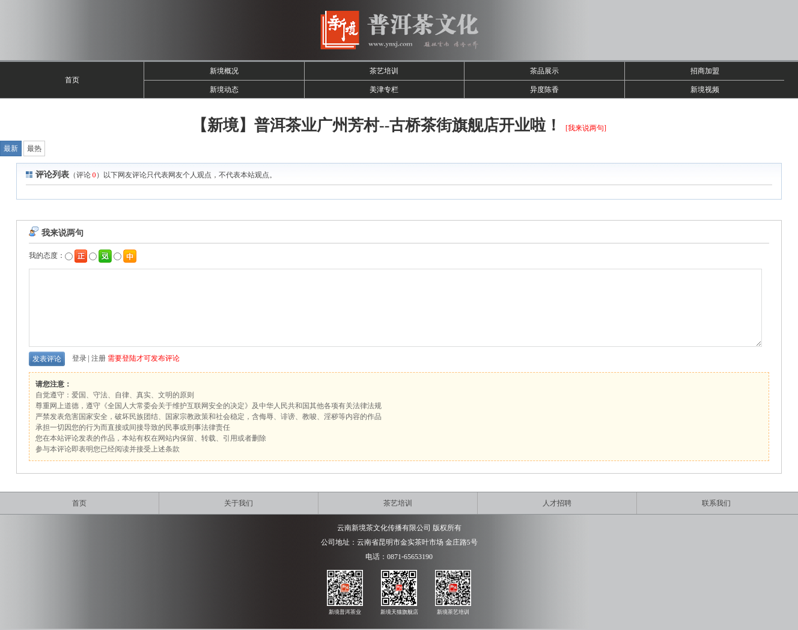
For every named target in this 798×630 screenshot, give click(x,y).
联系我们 (716, 503)
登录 (79, 358)
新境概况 (224, 71)
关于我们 (238, 503)
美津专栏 (384, 89)
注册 (98, 358)
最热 (34, 148)
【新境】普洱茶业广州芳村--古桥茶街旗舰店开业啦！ (376, 125)
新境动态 (224, 89)
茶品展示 (544, 71)
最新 (11, 148)
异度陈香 (544, 89)
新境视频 (704, 89)
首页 (72, 80)
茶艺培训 (384, 71)
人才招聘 (557, 503)
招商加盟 (704, 71)
